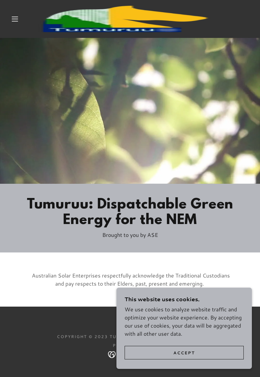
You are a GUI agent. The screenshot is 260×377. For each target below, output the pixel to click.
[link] (124, 18)
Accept (184, 353)
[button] (15, 19)
